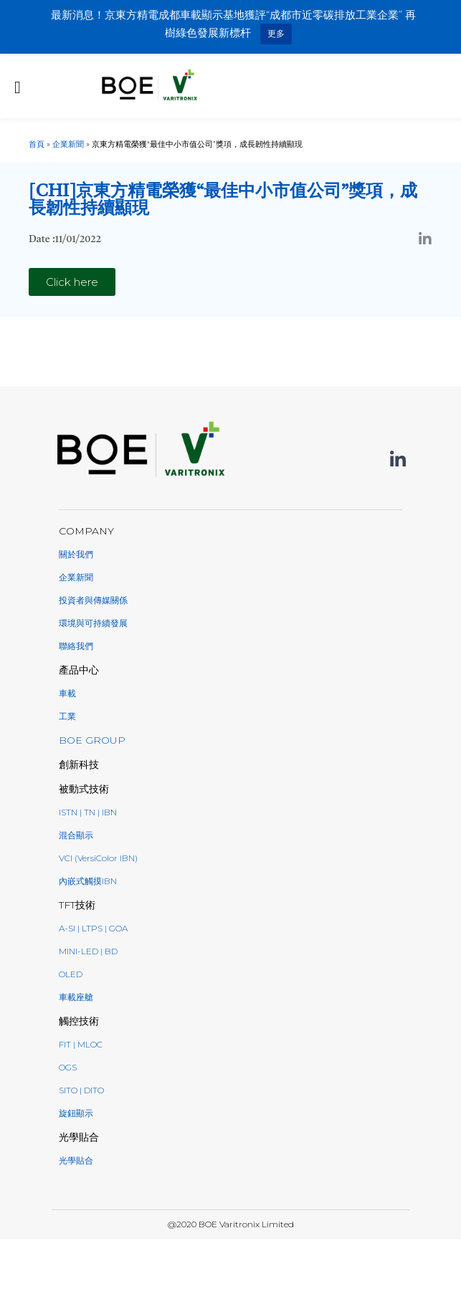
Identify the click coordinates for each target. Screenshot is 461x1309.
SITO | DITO (81, 1090)
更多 (276, 33)
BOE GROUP (92, 740)
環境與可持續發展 (93, 623)
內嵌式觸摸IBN (88, 881)
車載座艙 (76, 997)
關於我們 (76, 554)
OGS (68, 1067)
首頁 (36, 144)
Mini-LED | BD (88, 951)
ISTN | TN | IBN (88, 812)
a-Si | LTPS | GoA (93, 928)
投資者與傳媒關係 (93, 600)
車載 (67, 693)
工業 (67, 716)
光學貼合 (76, 1160)
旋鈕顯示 (76, 1113)
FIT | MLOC (81, 1044)
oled (70, 974)
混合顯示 (76, 835)
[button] (72, 282)
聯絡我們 (76, 646)
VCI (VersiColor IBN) (98, 858)
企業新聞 (68, 144)
